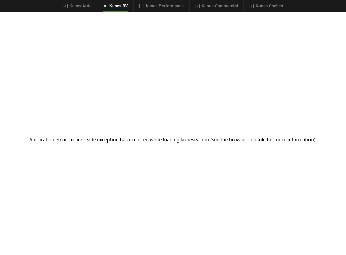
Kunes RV (115, 6)
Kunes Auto (77, 6)
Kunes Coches (266, 6)
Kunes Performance (161, 6)
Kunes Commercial (216, 6)
